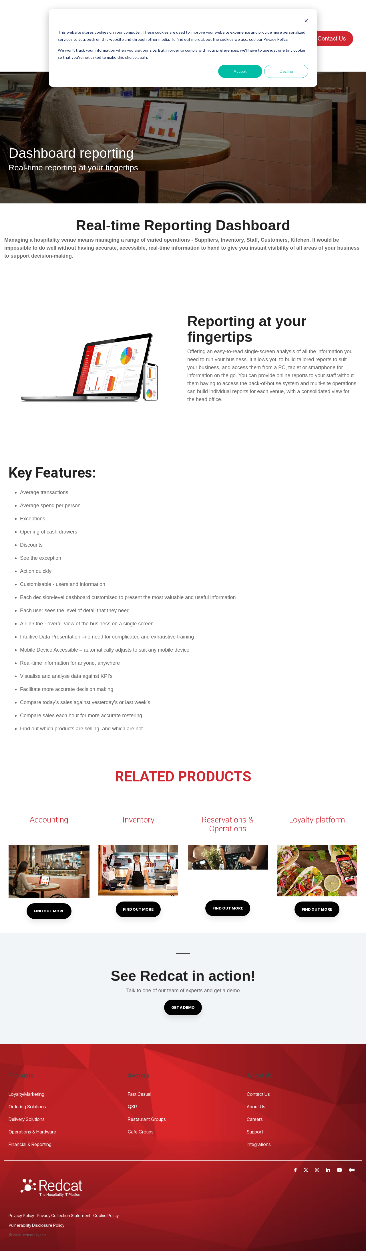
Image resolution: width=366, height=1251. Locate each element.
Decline (286, 71)
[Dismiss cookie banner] (306, 21)
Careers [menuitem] (255, 1091)
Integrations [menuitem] (259, 1116)
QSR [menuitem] (132, 1079)
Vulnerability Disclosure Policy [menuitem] (36, 1197)
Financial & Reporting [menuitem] (30, 1116)
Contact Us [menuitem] (259, 1066)
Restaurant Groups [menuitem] (147, 1091)
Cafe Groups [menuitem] (141, 1104)
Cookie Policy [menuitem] (106, 1187)
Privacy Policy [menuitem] (21, 1187)
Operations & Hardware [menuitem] (32, 1104)
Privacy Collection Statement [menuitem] (63, 1187)
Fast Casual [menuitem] (139, 1066)
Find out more (49, 883)
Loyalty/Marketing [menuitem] (26, 1066)
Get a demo (183, 979)
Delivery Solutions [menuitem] (27, 1091)
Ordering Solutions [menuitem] (27, 1079)
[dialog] (183, 48)
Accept (240, 71)
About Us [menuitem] (256, 1079)
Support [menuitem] (255, 1104)
